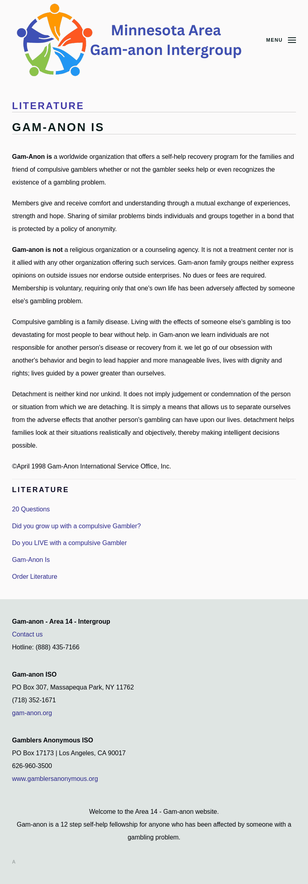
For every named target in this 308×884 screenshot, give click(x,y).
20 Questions (31, 509)
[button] (281, 40)
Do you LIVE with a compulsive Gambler (69, 542)
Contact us (27, 634)
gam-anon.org (32, 713)
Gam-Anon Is (31, 559)
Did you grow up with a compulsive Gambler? (76, 526)
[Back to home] (132, 40)
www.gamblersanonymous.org (55, 778)
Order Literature (34, 576)
